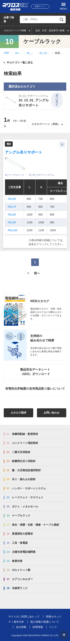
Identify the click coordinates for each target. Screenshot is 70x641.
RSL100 (12, 230)
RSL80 (12, 214)
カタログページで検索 (15, 30)
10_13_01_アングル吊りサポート (44, 52)
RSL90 (12, 222)
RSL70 (12, 206)
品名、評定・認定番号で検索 (50, 30)
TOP (6, 52)
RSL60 (12, 198)
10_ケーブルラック (18, 52)
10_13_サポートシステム (31, 52)
